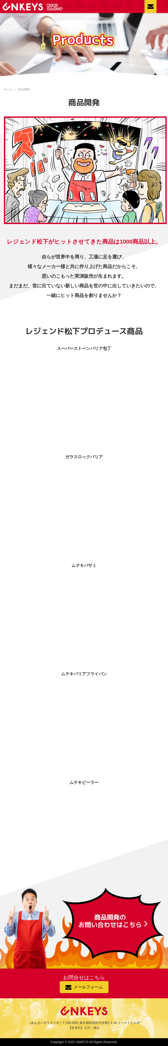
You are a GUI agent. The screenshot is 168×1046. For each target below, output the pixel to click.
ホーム (8, 89)
